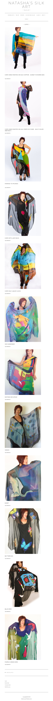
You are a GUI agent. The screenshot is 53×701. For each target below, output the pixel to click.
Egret (7, 503)
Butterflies (9, 556)
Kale (22, 698)
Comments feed (7, 684)
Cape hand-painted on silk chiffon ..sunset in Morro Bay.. (25, 75)
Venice (7, 450)
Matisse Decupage (11, 397)
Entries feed (7, 682)
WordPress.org (7, 686)
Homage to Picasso (11, 183)
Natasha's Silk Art (27, 5)
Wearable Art (8, 78)
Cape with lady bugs (12, 238)
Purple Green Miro (11, 662)
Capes (6, 78)
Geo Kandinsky (10, 344)
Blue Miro (8, 609)
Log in (6, 681)
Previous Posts (10, 672)
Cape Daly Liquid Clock (13, 291)
